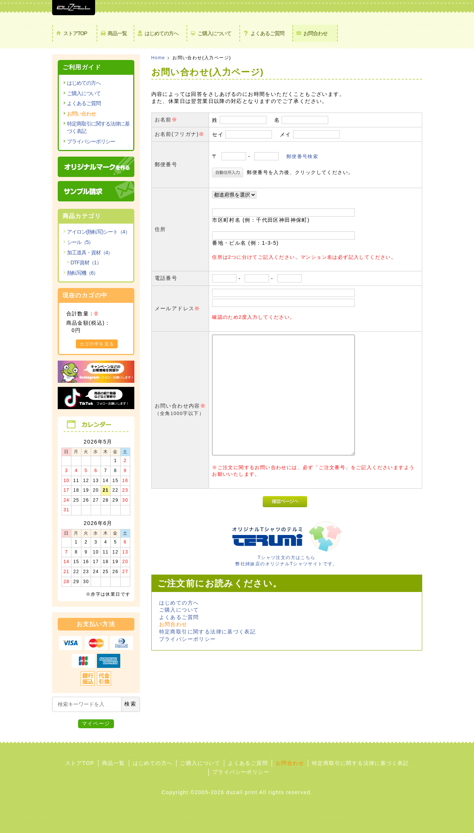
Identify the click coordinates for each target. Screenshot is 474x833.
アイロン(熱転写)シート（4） (98, 232)
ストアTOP (75, 33)
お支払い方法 (96, 624)
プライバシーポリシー (187, 639)
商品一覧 (117, 33)
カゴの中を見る (97, 344)
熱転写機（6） (82, 273)
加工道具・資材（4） (90, 252)
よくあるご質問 (267, 33)
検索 (130, 704)
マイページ (96, 723)
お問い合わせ (81, 114)
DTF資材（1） (86, 262)
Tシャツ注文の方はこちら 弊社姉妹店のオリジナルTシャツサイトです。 (286, 557)
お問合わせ (315, 33)
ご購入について (214, 33)
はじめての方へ (161, 33)
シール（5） (80, 242)
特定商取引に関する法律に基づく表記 (207, 632)
